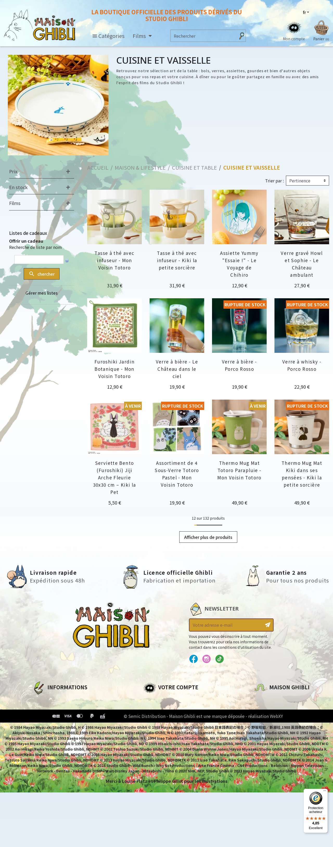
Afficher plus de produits (208, 537)
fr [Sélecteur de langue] (304, 12)
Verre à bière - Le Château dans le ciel (177, 368)
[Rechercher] (203, 36)
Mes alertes (156, 743)
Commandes (157, 708)
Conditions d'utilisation (59, 717)
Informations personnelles (173, 699)
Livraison (42, 734)
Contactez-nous (272, 748)
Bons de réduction (164, 726)
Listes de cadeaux (28, 233)
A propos (42, 699)
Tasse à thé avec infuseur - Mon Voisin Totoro (114, 260)
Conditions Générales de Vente (67, 726)
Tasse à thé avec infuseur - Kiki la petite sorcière (177, 260)
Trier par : (274, 180)
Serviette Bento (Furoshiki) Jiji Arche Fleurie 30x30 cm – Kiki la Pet (114, 477)
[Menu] (325, 792)
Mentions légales (51, 708)
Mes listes (154, 734)
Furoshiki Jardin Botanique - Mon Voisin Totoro (114, 368)
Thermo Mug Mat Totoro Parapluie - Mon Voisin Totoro (239, 470)
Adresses (153, 717)
